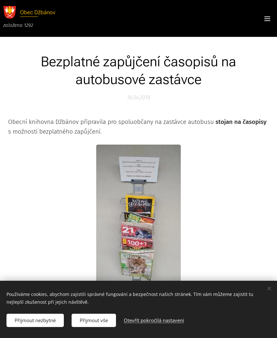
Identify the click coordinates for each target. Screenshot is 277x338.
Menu (267, 18)
